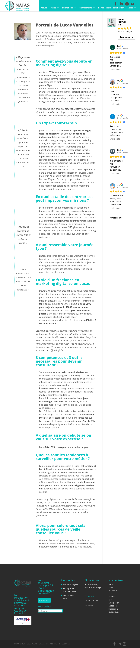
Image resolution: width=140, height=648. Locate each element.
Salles (130, 8)
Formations (67, 8)
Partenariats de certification (111, 8)
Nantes (112, 596)
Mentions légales (70, 584)
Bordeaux (113, 590)
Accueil (44, 8)
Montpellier (114, 602)
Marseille (113, 605)
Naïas (53, 8)
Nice (111, 599)
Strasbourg (113, 609)
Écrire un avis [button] (126, 37)
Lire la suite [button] (115, 70)
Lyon (111, 587)
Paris (111, 584)
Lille (110, 593)
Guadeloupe (114, 612)
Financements (85, 8)
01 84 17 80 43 (91, 600)
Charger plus (116, 217)
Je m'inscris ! (44, 601)
